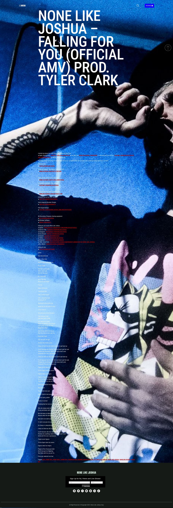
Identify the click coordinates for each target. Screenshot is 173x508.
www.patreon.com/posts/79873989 (50, 171)
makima (80, 459)
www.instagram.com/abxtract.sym (50, 194)
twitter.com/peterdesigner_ (48, 199)
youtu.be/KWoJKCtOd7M (46, 166)
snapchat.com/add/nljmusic (54, 240)
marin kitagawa (88, 459)
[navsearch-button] (137, 5)
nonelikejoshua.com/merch (55, 244)
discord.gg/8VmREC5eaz (51, 236)
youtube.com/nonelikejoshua (49, 185)
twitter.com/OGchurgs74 (47, 204)
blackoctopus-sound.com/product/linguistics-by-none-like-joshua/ (72, 242)
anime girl (49, 459)
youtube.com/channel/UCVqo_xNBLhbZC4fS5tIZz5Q (55, 210)
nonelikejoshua (125, 459)
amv (43, 459)
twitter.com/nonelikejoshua (53, 238)
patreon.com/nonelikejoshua (57, 230)
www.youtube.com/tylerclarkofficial (51, 180)
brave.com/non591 (45, 222)
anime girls (56, 459)
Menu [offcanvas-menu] (22, 5)
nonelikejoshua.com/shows (88, 155)
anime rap (64, 459)
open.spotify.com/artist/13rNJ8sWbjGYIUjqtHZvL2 (60, 228)
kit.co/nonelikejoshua (46, 218)
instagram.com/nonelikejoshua (56, 232)
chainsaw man (72, 459)
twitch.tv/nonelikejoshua (55, 234)
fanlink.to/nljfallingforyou (60, 155)
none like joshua (113, 459)
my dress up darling (100, 459)
